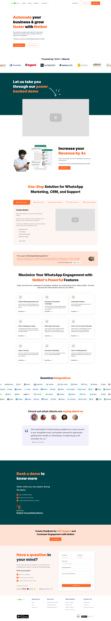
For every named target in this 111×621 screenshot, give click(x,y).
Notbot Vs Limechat (70, 609)
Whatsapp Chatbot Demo (52, 602)
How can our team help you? (68, 573)
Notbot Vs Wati (69, 604)
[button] (36, 3)
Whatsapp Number (66, 567)
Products (36, 3)
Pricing (30, 3)
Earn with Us (86, 604)
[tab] (21, 202)
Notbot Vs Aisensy (70, 607)
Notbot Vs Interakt (69, 602)
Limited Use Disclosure (89, 607)
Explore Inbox (22, 241)
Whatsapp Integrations (52, 607)
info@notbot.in (87, 602)
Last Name (80, 555)
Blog (33, 604)
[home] (15, 3)
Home (24, 3)
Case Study (34, 607)
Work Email (65, 561)
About (33, 602)
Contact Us (75, 3)
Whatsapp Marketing (51, 604)
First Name (65, 555)
